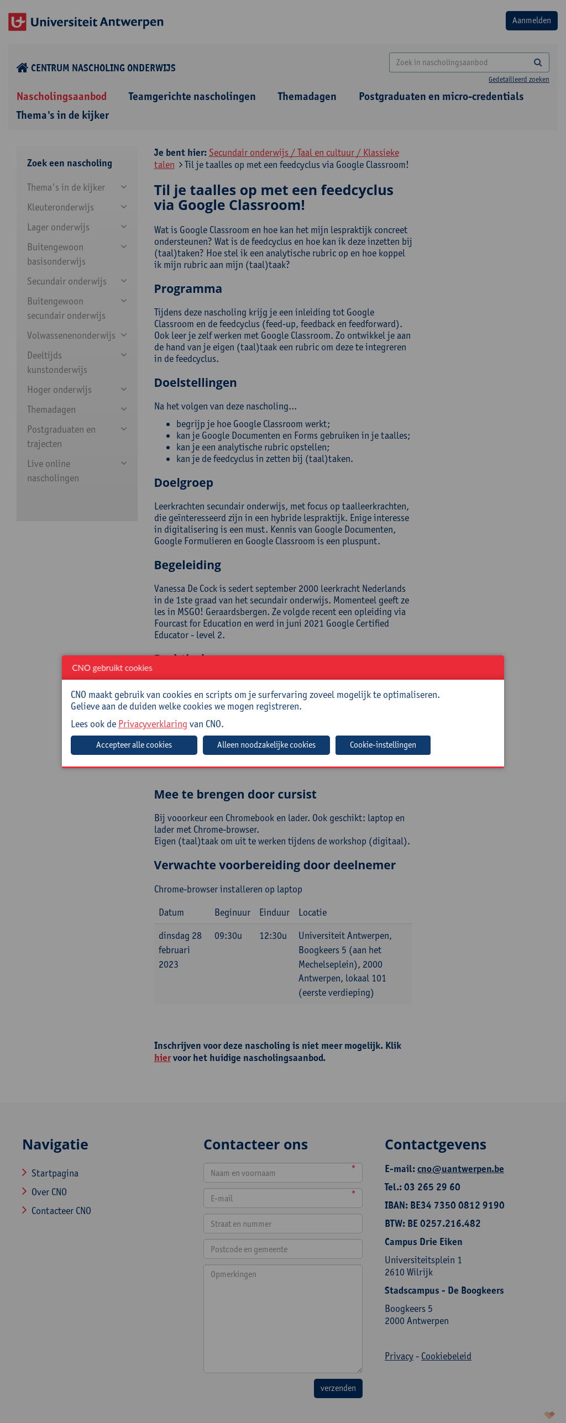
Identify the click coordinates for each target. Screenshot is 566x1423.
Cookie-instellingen (383, 744)
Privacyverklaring (152, 723)
